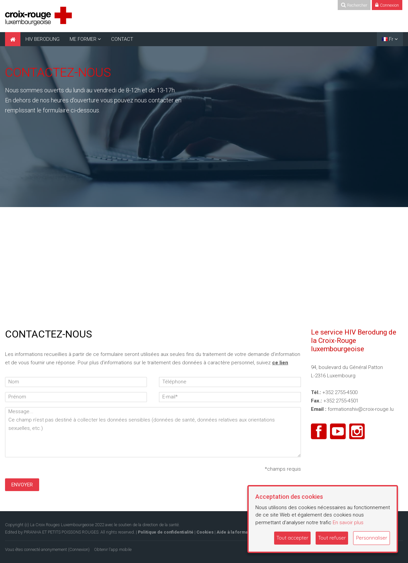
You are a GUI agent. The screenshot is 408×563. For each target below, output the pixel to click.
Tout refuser (332, 538)
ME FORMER (83, 39)
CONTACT (122, 39)
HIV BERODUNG (42, 39)
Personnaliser (371, 538)
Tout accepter (292, 538)
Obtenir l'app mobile (113, 549)
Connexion (78, 549)
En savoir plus (348, 523)
